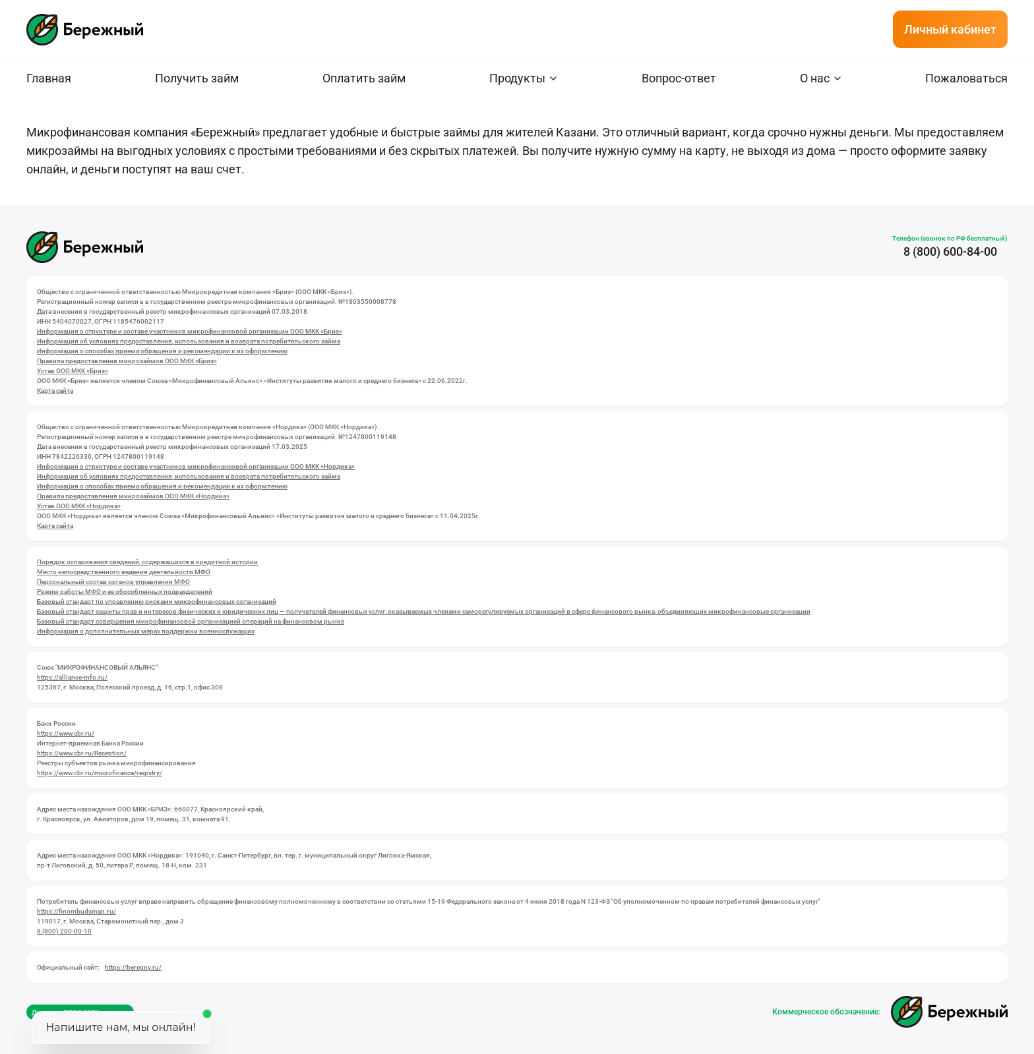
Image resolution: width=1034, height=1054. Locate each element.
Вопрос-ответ (679, 78)
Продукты (517, 78)
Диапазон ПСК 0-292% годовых (80, 1012)
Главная (48, 78)
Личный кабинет (950, 29)
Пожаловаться (966, 78)
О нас (815, 78)
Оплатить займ (364, 78)
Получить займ (197, 78)
